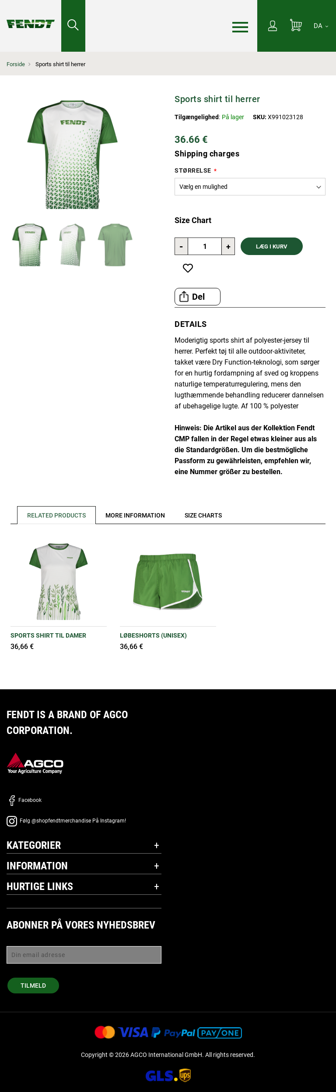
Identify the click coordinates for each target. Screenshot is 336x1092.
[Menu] (240, 26)
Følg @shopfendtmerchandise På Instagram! (66, 821)
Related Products (57, 515)
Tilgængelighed (197, 117)
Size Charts (205, 515)
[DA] (321, 26)
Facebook (24, 800)
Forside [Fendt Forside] (16, 64)
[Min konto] (272, 27)
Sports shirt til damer (48, 635)
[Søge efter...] (73, 25)
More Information (136, 515)
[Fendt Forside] (31, 15)
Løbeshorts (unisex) (153, 635)
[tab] (53, 515)
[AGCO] (35, 763)
